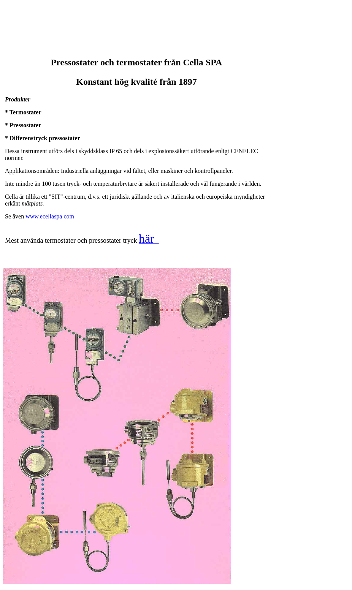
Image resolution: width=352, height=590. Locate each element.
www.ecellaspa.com (49, 216)
